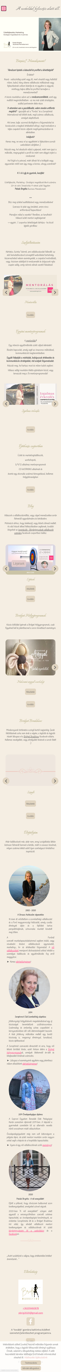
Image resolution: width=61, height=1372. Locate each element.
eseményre (47, 1145)
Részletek (30, 588)
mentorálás (31, 341)
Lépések (30, 579)
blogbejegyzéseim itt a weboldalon (26, 1231)
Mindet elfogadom (31, 1368)
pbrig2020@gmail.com (31, 1313)
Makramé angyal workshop (30, 682)
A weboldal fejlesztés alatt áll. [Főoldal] (38, 8)
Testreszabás (31, 1362)
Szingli (30, 792)
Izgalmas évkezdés (30, 411)
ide (25, 173)
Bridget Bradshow (31, 736)
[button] (55, 292)
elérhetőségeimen (23, 962)
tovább (30, 314)
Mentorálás (30, 302)
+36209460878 (31, 1308)
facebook (13, 1234)
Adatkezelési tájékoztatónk (35, 1357)
